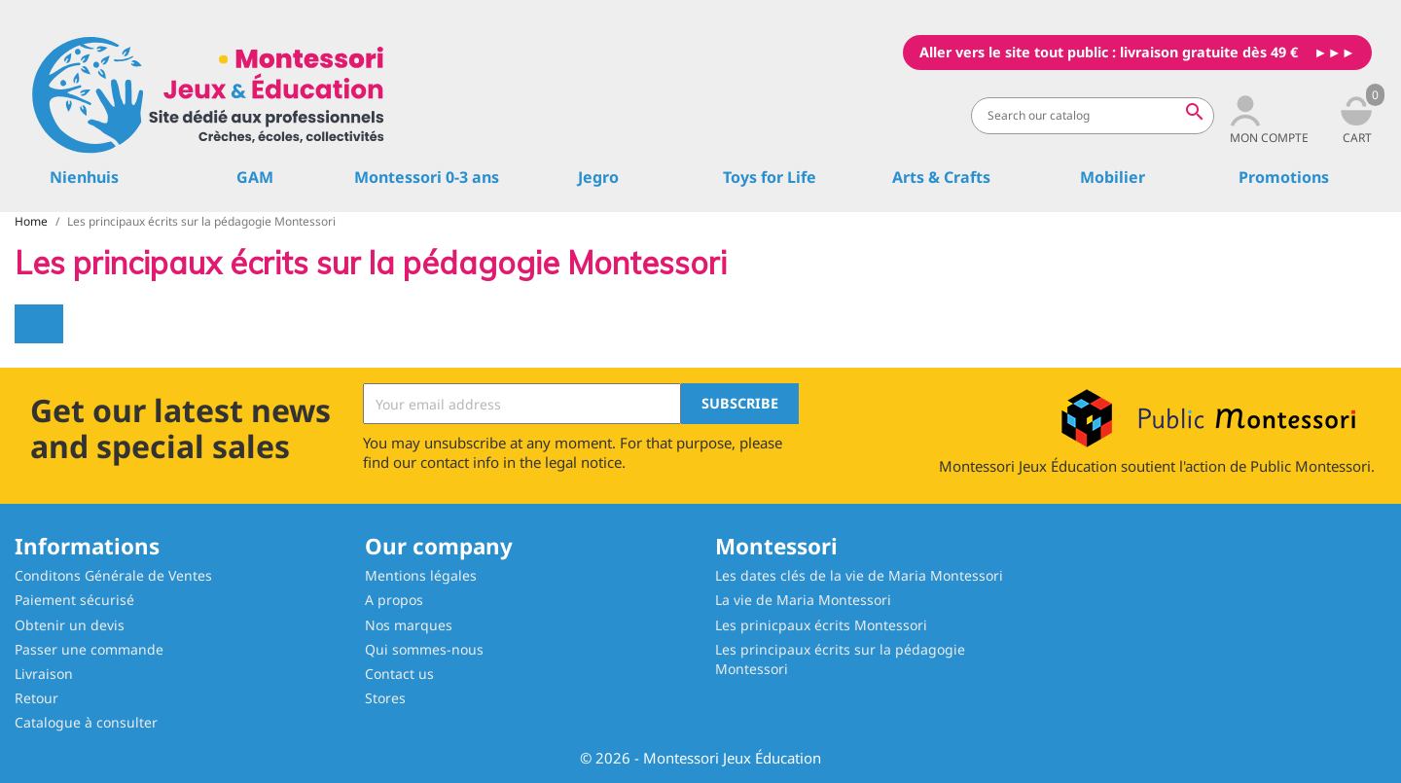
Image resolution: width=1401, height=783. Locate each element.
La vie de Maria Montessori (803, 599)
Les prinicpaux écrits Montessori (821, 625)
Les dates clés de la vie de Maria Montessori (859, 575)
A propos (394, 599)
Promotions (1284, 177)
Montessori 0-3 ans (426, 177)
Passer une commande (89, 649)
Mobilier (1112, 177)
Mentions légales (421, 575)
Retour (36, 698)
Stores (385, 698)
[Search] (1092, 115)
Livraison (44, 673)
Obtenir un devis (70, 625)
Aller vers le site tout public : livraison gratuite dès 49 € (1108, 52)
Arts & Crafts (941, 177)
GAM (254, 177)
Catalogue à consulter (86, 722)
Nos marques (408, 625)
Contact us (399, 673)
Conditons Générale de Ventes (113, 575)
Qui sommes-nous (424, 649)
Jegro (598, 177)
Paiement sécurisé (74, 599)
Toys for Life (769, 177)
